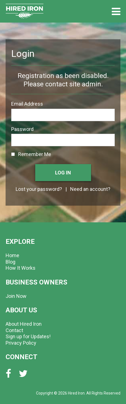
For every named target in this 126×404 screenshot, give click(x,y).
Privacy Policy (21, 343)
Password (22, 129)
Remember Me (31, 154)
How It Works (20, 268)
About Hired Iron (24, 324)
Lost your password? (39, 189)
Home (12, 255)
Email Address (27, 104)
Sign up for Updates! (28, 336)
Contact (14, 330)
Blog (10, 262)
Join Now (16, 296)
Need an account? (90, 189)
